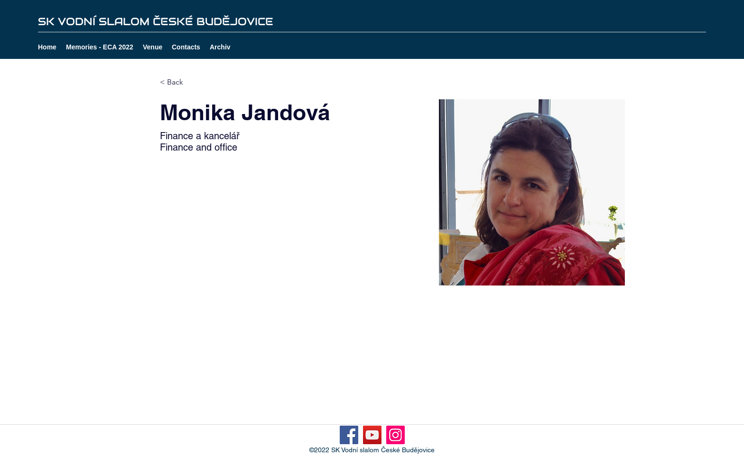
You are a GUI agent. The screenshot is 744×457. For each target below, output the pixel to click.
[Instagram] (395, 435)
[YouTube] (372, 435)
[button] (220, 47)
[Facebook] (349, 435)
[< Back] (178, 82)
